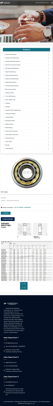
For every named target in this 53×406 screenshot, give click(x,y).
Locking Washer (26, 117)
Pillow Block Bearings (26, 54)
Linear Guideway (26, 138)
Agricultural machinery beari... (26, 65)
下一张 (23, 287)
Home (21, 22)
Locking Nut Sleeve (26, 114)
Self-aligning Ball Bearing (26, 68)
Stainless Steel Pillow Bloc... (26, 58)
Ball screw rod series (26, 89)
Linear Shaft (26, 142)
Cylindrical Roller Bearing (26, 86)
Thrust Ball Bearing (26, 96)
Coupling (26, 103)
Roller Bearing (26, 128)
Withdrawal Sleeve (26, 121)
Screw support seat (26, 100)
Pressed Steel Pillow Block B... (26, 61)
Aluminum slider (26, 93)
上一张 (23, 284)
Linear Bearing (26, 149)
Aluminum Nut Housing (26, 131)
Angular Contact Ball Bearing (26, 110)
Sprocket (26, 107)
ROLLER (26, 145)
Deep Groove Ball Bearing (26, 79)
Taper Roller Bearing (26, 72)
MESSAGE (5, 213)
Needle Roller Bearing (26, 82)
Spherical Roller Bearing (26, 75)
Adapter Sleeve (26, 124)
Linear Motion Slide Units (26, 135)
